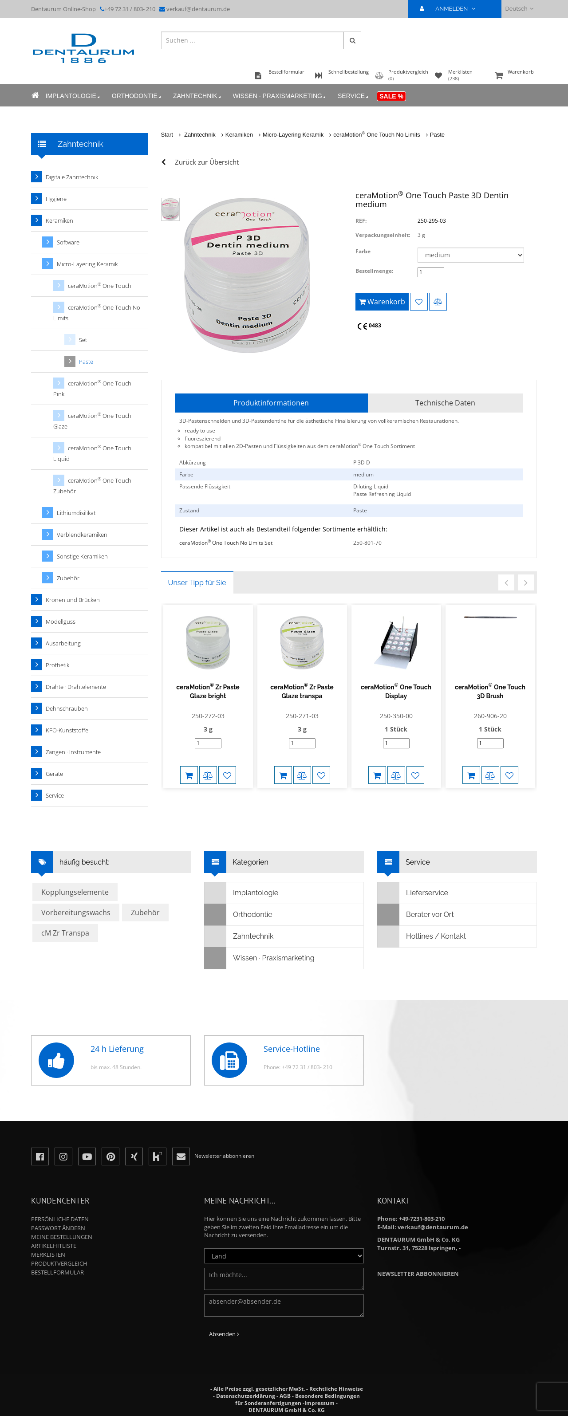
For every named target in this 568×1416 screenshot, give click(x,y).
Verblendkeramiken (82, 535)
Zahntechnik (197, 96)
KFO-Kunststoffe (67, 730)
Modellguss (60, 621)
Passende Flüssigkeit (204, 486)
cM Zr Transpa (65, 933)
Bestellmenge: (374, 271)
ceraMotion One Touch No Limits (376, 134)
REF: (361, 220)
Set (83, 340)
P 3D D (361, 462)
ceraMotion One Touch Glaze (92, 420)
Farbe (363, 251)
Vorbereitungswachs (75, 912)
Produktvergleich (59, 1263)
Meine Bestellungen (61, 1237)
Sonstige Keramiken (82, 556)
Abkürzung (192, 462)
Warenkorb (515, 76)
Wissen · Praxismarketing (280, 96)
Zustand (189, 510)
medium (363, 474)
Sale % (391, 96)
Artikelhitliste (53, 1246)
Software (68, 242)
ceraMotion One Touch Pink (92, 388)
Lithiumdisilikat (76, 513)
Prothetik (57, 665)
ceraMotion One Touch (99, 285)
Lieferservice (413, 893)
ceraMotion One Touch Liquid (92, 453)
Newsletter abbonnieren (418, 1274)
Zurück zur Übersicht (207, 161)
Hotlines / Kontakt (422, 936)
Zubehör (68, 578)
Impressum (319, 1403)
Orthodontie (136, 96)
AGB (285, 1396)
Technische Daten (445, 403)
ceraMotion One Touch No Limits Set (225, 543)
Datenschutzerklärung (245, 1396)
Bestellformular (57, 1272)
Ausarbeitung (63, 643)
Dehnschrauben (67, 708)
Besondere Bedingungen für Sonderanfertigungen (297, 1399)
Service (353, 96)
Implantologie (73, 96)
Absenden (224, 1334)
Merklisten (48, 1255)
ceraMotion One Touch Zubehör (92, 485)
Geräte (54, 774)
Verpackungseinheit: (382, 235)
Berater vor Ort (416, 914)
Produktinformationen (271, 403)
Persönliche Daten (60, 1219)
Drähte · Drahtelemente (76, 687)
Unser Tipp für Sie (197, 582)
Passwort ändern (58, 1228)
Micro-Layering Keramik (293, 134)
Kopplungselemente (75, 892)
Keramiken (239, 134)
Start (167, 134)
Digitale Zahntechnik (72, 177)
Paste (437, 134)
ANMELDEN (451, 8)
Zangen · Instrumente (73, 752)
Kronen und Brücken (73, 600)
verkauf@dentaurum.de (198, 9)
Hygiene (56, 199)
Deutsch (519, 8)
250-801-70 (367, 543)
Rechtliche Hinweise (336, 1388)
